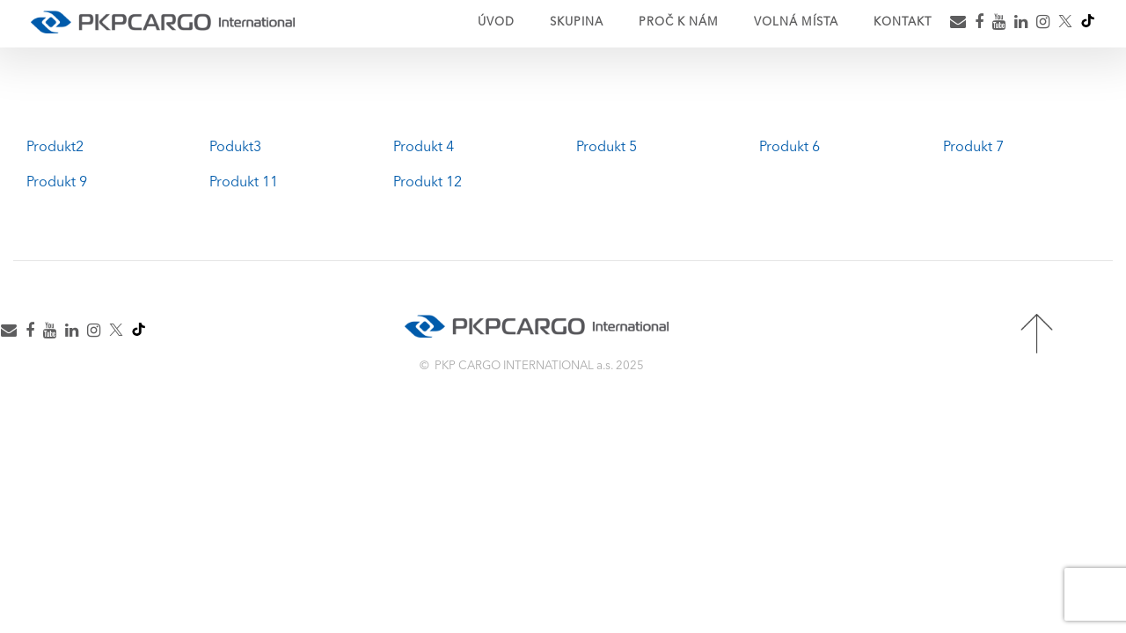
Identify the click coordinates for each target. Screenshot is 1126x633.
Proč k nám (679, 22)
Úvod (496, 22)
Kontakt (903, 22)
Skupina (576, 22)
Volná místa (796, 22)
